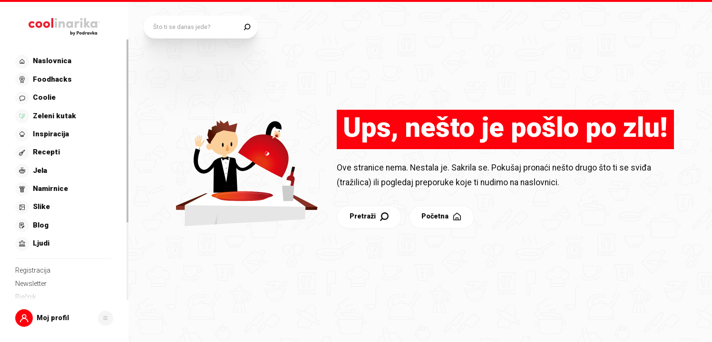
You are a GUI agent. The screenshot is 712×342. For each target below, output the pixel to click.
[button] (64, 318)
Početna (442, 216)
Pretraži (370, 216)
